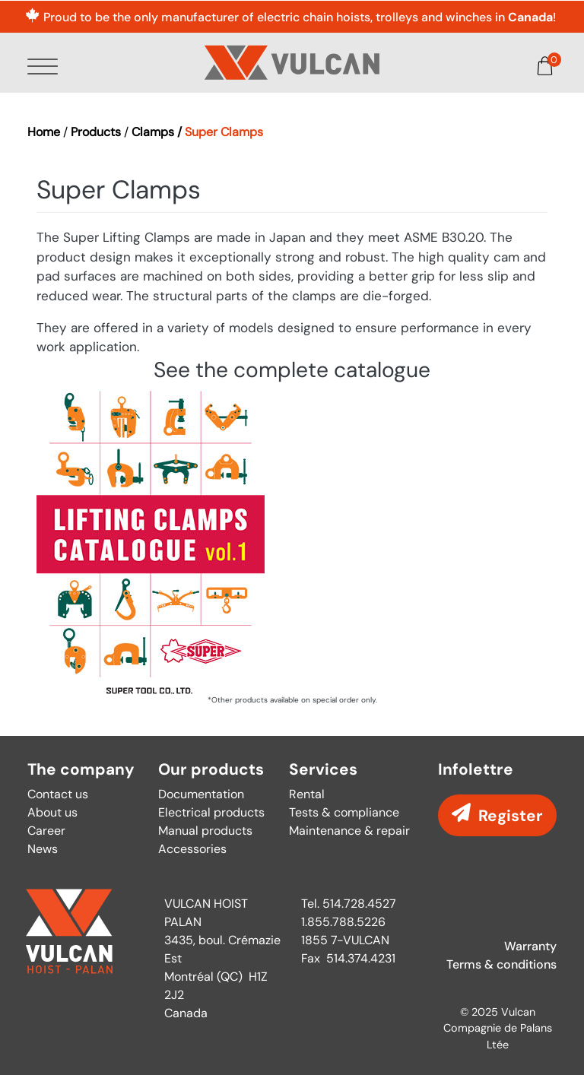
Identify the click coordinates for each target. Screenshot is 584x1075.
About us (52, 812)
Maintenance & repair (349, 831)
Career (46, 831)
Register (510, 815)
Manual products (205, 831)
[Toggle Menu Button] (45, 67)
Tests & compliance (344, 812)
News (42, 849)
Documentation (201, 794)
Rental (307, 794)
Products (96, 132)
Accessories (192, 849)
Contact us (57, 794)
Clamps (153, 132)
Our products (211, 769)
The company (81, 769)
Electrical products (211, 812)
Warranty (530, 946)
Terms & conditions (501, 964)
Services (323, 769)
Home (43, 132)
